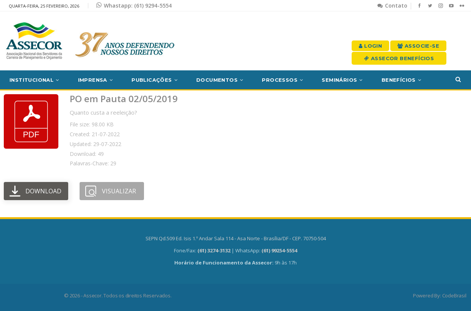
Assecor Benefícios (399, 58)
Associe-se (418, 46)
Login (370, 46)
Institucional (31, 80)
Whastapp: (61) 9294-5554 (134, 5)
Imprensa (92, 80)
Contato (392, 5)
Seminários (339, 80)
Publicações (151, 80)
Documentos (217, 80)
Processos (279, 80)
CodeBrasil (454, 295)
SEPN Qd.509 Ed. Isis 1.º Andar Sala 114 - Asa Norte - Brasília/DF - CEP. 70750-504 (236, 238)
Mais (389, 80)
